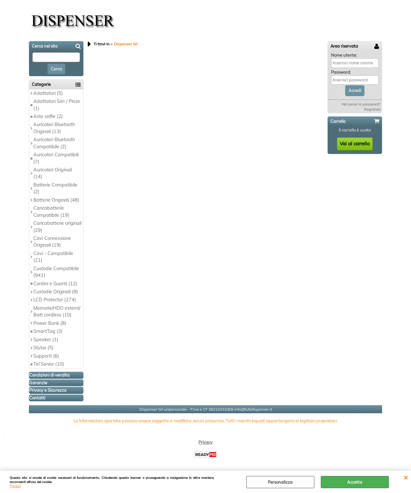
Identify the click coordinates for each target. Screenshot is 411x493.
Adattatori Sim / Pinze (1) (56, 104)
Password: (341, 72)
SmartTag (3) (48, 331)
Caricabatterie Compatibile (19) (51, 211)
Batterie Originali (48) (56, 200)
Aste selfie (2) (48, 116)
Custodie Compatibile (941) (56, 272)
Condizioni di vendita (49, 375)
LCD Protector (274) (54, 300)
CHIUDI (406, 477)
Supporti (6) (46, 356)
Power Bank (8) (49, 323)
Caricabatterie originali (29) (57, 226)
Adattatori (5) (48, 93)
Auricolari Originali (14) (52, 173)
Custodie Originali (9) (55, 292)
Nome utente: (344, 55)
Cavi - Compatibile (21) (53, 257)
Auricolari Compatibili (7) (56, 158)
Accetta (354, 482)
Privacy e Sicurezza (47, 390)
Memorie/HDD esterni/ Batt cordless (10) (56, 311)
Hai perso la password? (361, 104)
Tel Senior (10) (48, 364)
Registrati (372, 109)
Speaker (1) (45, 339)
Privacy (15, 486)
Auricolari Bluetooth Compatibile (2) (54, 143)
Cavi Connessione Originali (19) (52, 241)
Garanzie (38, 382)
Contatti (37, 397)
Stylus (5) (43, 348)
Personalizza (280, 482)
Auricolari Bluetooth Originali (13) (54, 128)
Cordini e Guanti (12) (55, 284)
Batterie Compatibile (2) (55, 188)
